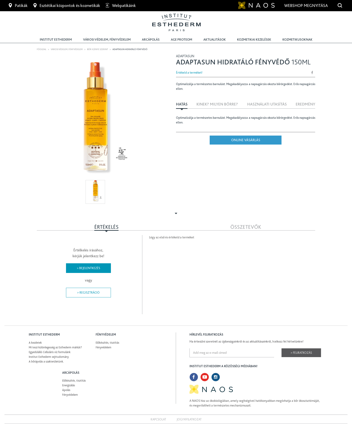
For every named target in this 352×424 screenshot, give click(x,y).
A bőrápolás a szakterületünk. (46, 361)
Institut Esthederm (56, 39)
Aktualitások (214, 39)
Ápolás (66, 390)
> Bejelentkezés (88, 268)
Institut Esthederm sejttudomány (49, 356)
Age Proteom (181, 39)
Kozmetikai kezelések (254, 39)
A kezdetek (35, 342)
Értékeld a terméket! (189, 72)
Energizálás (68, 385)
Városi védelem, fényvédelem (107, 39)
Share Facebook (312, 72)
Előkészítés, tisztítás (107, 342)
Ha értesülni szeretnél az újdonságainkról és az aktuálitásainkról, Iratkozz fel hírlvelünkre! (246, 341)
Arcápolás (151, 39)
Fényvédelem (103, 347)
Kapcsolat (158, 419)
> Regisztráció (88, 292)
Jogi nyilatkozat (189, 419)
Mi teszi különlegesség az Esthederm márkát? (55, 347)
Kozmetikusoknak (297, 39)
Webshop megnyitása (306, 5)
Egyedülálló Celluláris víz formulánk (49, 352)
